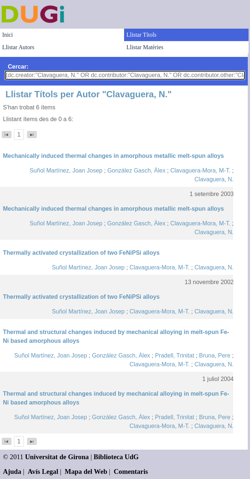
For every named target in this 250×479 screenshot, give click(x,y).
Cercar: (18, 66)
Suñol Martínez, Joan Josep (66, 170)
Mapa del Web (86, 471)
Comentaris (131, 471)
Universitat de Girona (57, 457)
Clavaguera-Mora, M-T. (200, 170)
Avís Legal (43, 471)
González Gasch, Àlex (136, 170)
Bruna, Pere (214, 355)
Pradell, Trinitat (174, 355)
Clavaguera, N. (214, 179)
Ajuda (12, 471)
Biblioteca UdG (116, 457)
